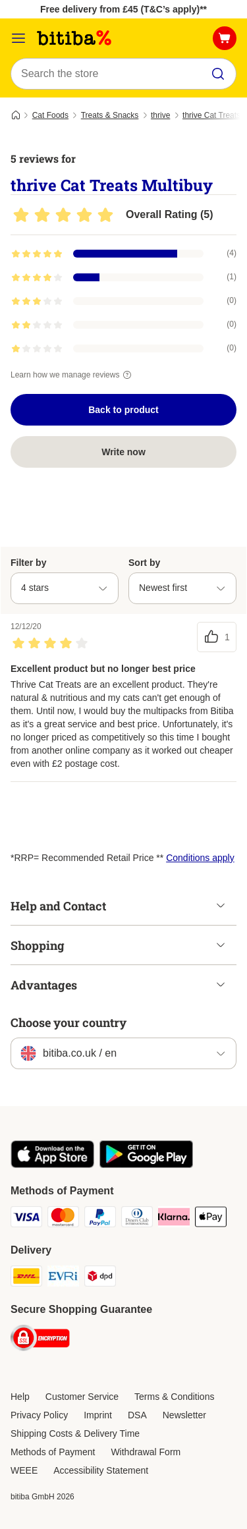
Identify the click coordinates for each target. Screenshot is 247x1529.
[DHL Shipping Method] (26, 1278)
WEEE (24, 1470)
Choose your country (68, 1022)
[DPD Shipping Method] (100, 1278)
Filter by (28, 562)
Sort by (144, 562)
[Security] (40, 1340)
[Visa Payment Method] (26, 1218)
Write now (123, 452)
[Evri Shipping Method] (63, 1278)
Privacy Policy (39, 1415)
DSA (137, 1415)
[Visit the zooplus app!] (52, 1164)
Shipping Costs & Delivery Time (75, 1433)
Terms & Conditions (174, 1396)
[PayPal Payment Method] (100, 1218)
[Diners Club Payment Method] (137, 1218)
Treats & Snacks (110, 115)
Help (20, 1396)
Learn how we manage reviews (73, 375)
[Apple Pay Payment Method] (211, 1218)
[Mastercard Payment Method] (63, 1218)
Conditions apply (200, 857)
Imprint (98, 1415)
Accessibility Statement (100, 1470)
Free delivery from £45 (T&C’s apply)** (123, 9)
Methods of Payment (53, 1452)
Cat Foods (50, 115)
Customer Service (82, 1396)
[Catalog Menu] (18, 38)
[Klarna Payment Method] (174, 1218)
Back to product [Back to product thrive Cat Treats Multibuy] (123, 409)
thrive (160, 115)
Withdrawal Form (145, 1452)
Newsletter (184, 1415)
